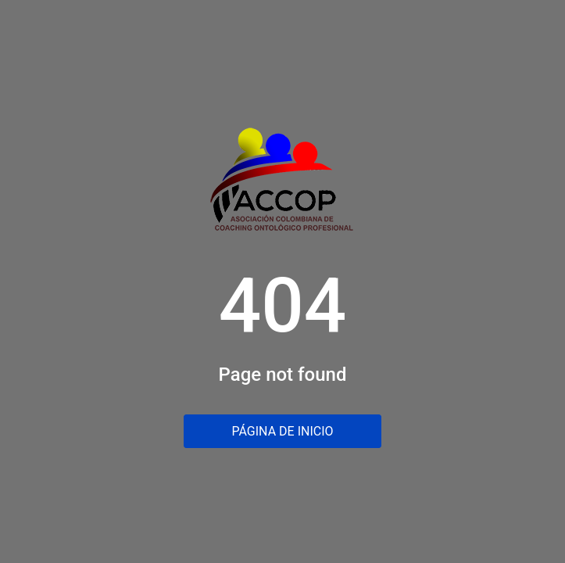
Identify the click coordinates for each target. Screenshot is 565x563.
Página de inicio (282, 431)
